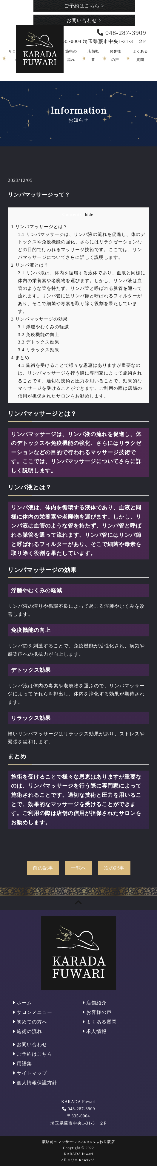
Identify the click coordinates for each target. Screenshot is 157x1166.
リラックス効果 (38, 349)
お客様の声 (97, 1012)
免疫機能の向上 (38, 334)
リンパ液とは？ (29, 264)
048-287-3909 (81, 1109)
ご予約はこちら (84, 5)
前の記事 (43, 867)
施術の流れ (27, 1031)
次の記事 (114, 867)
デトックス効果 (38, 341)
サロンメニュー (32, 1012)
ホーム (22, 1002)
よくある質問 (99, 1021)
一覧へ (78, 867)
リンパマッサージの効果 (39, 318)
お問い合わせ (84, 20)
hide (89, 214)
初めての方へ (30, 1021)
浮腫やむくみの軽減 (43, 326)
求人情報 (94, 1031)
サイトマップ (30, 1073)
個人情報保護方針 (35, 1082)
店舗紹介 (94, 1002)
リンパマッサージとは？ (39, 226)
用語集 (22, 1063)
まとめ (20, 357)
